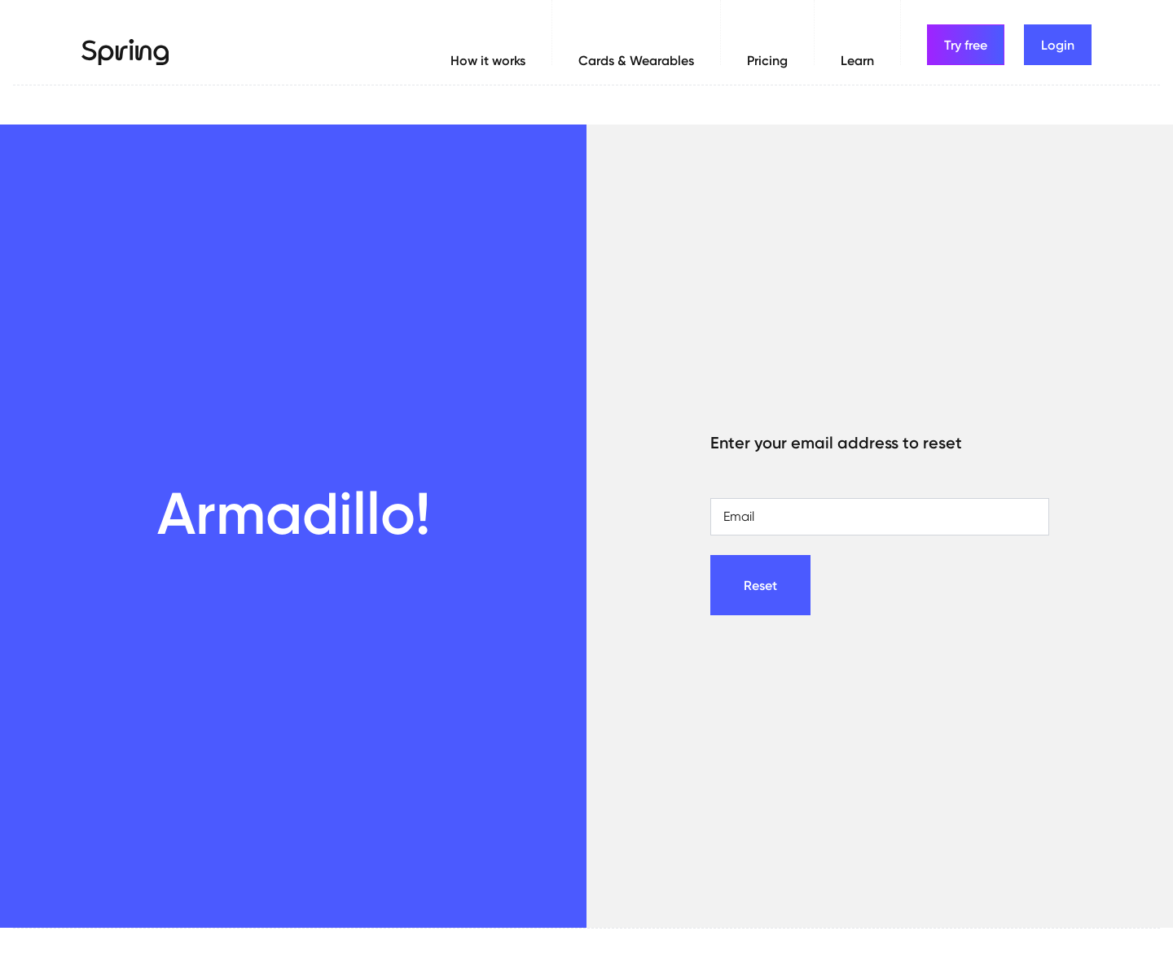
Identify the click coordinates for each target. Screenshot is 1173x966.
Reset (760, 585)
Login (1057, 45)
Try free (965, 45)
